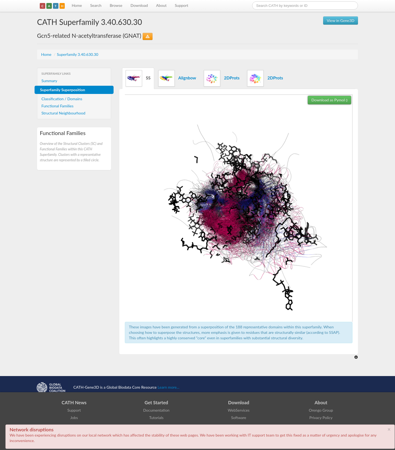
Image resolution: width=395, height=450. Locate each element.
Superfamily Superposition (62, 89)
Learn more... (168, 387)
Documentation (156, 410)
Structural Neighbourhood (63, 113)
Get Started (156, 402)
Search (95, 5)
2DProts (221, 78)
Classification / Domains (61, 98)
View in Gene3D (340, 20)
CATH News (74, 402)
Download (139, 5)
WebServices (238, 410)
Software (238, 417)
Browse (116, 5)
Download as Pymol (329, 100)
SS (138, 78)
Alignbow (177, 78)
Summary (49, 80)
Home (77, 5)
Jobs (74, 417)
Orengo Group (321, 410)
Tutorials (156, 417)
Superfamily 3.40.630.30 (77, 54)
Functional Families (57, 106)
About (161, 5)
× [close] (389, 429)
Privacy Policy (320, 417)
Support (181, 5)
